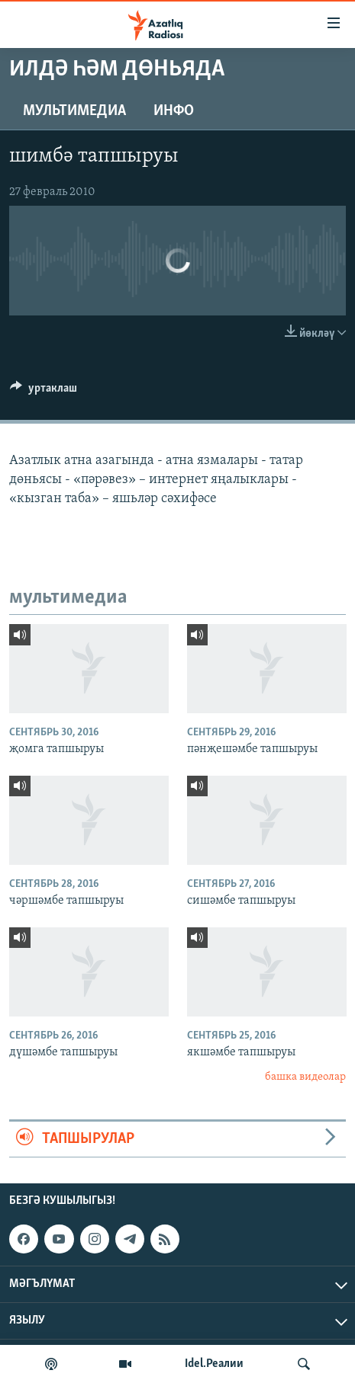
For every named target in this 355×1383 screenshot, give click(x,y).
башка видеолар (305, 1077)
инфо (173, 111)
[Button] (43, 391)
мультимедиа (74, 111)
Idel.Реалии (214, 1364)
